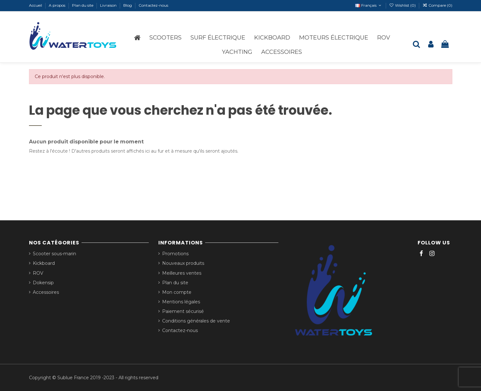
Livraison (109, 5)
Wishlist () (403, 5)
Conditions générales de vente (196, 321)
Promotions (175, 254)
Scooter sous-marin (54, 254)
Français (368, 5)
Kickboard (44, 263)
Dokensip (43, 283)
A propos (57, 5)
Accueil (36, 5)
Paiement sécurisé (183, 311)
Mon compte (176, 292)
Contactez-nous (153, 5)
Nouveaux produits (183, 263)
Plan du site (83, 5)
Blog (128, 5)
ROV (38, 273)
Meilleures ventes (181, 273)
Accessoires (46, 292)
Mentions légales (181, 302)
